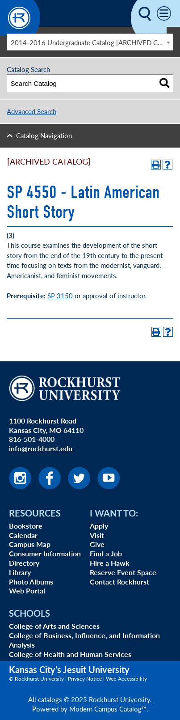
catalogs (50, 699)
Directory (24, 563)
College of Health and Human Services (70, 654)
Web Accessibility (126, 678)
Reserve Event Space (123, 572)
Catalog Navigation (44, 135)
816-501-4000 (31, 439)
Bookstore (25, 526)
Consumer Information (45, 553)
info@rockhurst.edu (40, 448)
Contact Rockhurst (119, 581)
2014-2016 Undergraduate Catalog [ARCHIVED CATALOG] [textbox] (92, 42)
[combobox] (90, 42)
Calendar (23, 535)
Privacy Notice (85, 678)
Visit (97, 535)
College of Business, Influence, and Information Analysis (84, 640)
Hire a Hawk (110, 563)
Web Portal (27, 590)
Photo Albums (31, 581)
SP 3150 (60, 295)
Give (97, 544)
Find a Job (106, 553)
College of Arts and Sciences (54, 626)
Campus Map (29, 544)
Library (20, 572)
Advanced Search (31, 111)
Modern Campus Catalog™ (108, 708)
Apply (99, 526)
